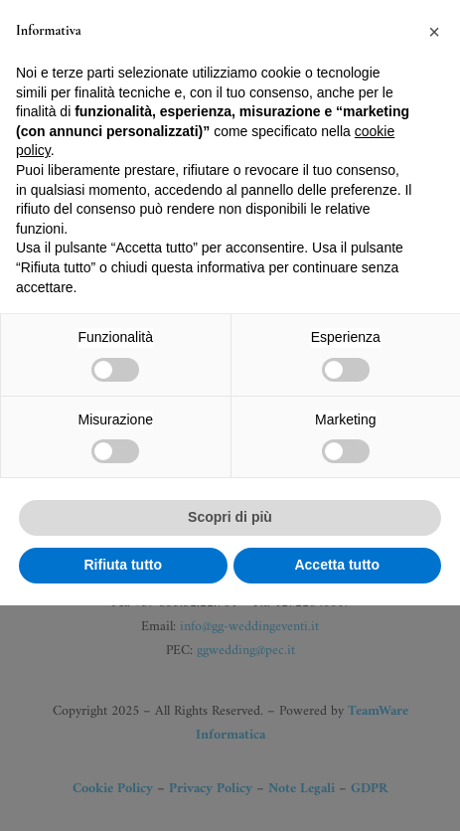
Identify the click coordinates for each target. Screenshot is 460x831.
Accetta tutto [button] (337, 790)
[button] (434, 258)
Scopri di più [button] (230, 743)
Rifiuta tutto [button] (122, 790)
